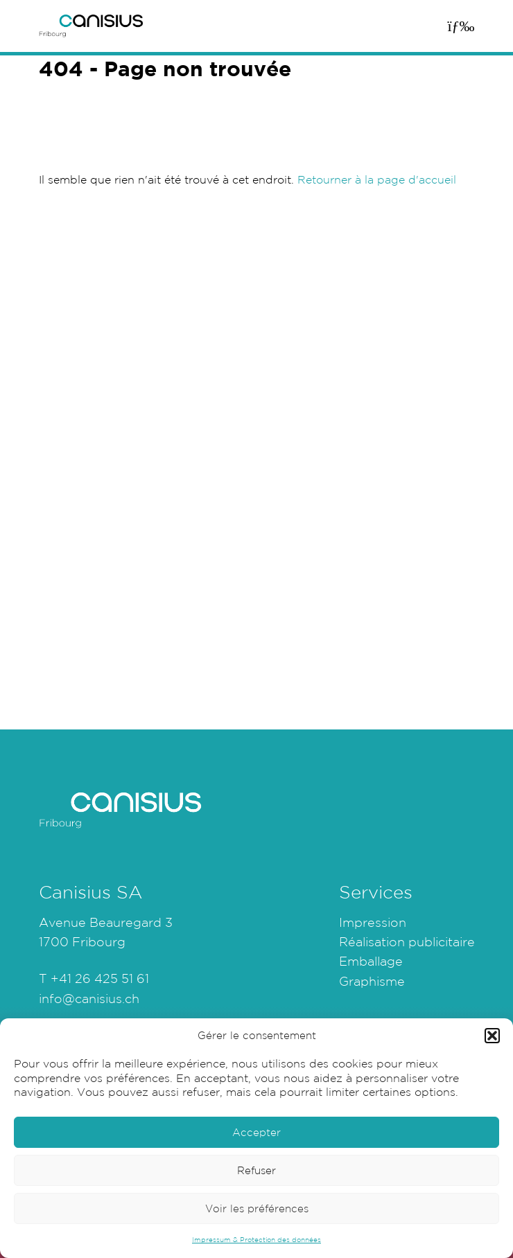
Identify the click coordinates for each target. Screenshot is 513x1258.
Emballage (371, 961)
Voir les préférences (256, 1208)
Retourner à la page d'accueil (376, 179)
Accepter (256, 1132)
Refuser (256, 1170)
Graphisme (372, 981)
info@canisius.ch (89, 998)
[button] (492, 1036)
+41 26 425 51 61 (100, 978)
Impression (372, 922)
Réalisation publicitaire (407, 941)
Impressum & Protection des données (256, 1239)
